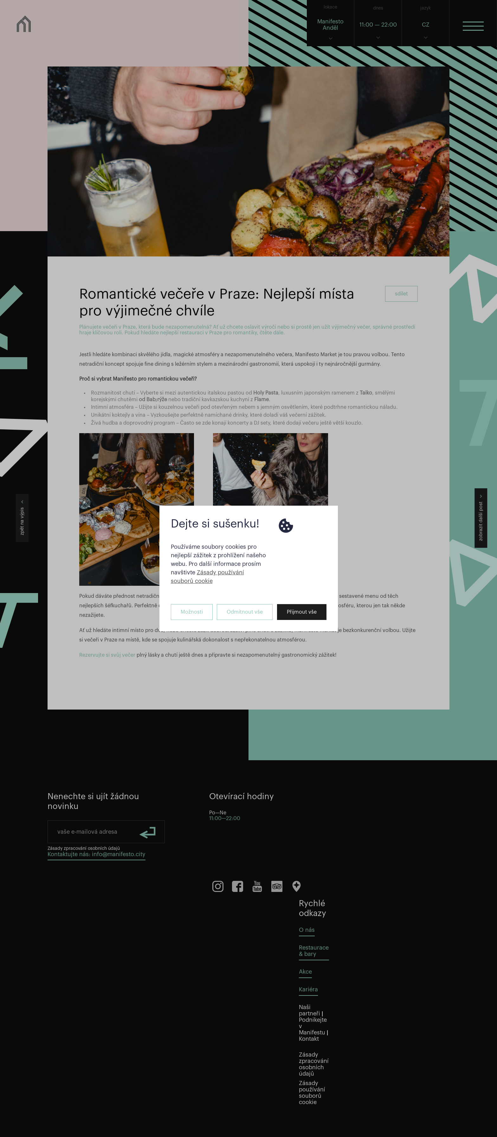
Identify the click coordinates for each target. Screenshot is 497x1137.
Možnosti (192, 612)
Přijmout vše (302, 612)
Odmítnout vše (245, 612)
